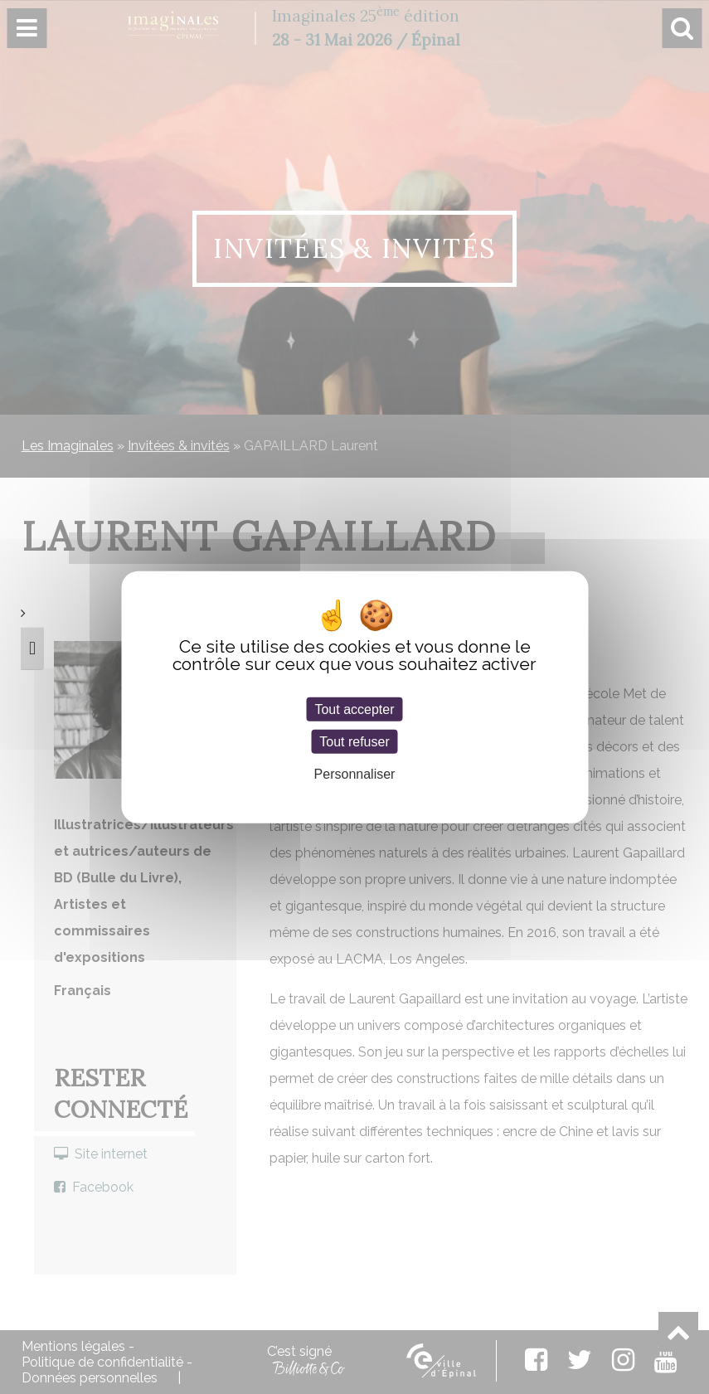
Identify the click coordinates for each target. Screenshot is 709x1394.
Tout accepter (354, 709)
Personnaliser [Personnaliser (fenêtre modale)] (355, 774)
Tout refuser (354, 741)
